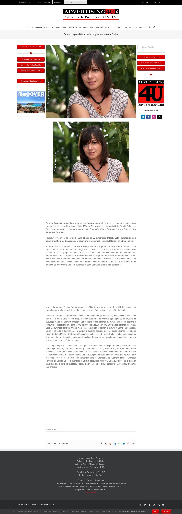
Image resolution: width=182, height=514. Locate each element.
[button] (154, 27)
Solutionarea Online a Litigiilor (109, 486)
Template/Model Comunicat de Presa (91, 489)
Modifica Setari (142, 511)
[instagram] (154, 117)
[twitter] (159, 117)
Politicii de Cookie (128, 511)
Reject (166, 511)
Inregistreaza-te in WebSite (91, 458)
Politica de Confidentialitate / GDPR (90, 483)
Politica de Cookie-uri (116, 483)
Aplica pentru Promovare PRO (91, 467)
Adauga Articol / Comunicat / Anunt (91, 464)
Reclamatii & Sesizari (68, 486)
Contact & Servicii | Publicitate (90, 480)
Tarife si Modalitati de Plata (91, 475)
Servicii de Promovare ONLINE (91, 472)
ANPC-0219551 (87, 486)
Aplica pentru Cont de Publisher (91, 461)
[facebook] (148, 117)
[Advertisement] (91, 203)
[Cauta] (139, 47)
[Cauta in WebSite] (151, 47)
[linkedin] (143, 117)
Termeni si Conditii (64, 483)
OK (155, 511)
